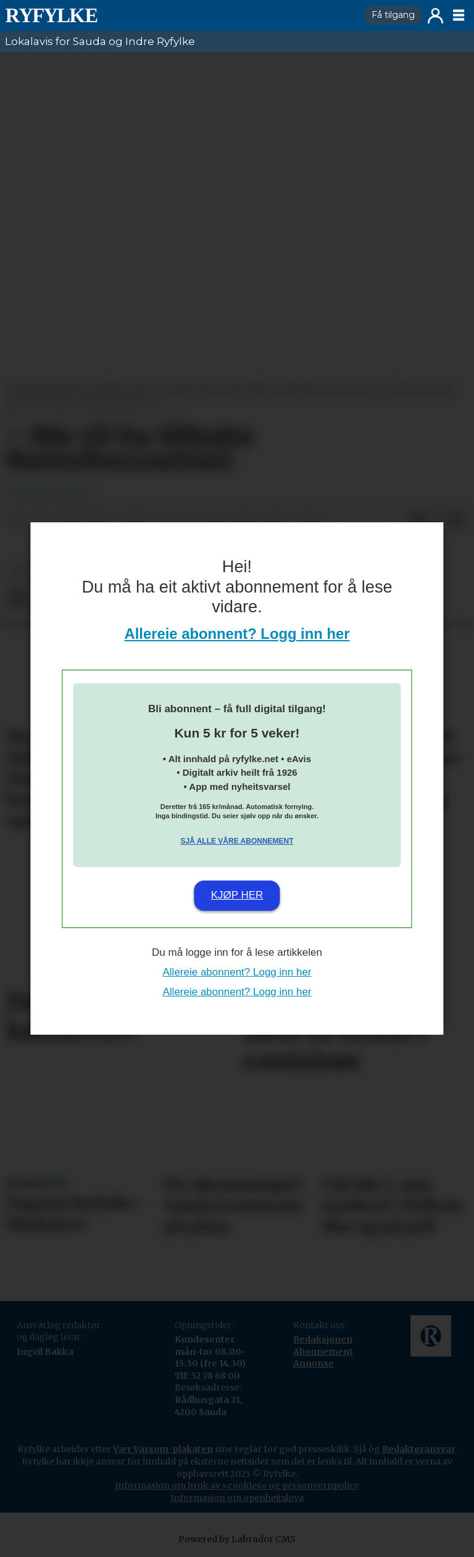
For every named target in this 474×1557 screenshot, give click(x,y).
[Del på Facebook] (417, 520)
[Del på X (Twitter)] (437, 520)
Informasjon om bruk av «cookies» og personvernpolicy (237, 1485)
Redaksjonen (322, 1339)
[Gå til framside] (51, 15)
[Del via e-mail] (456, 520)
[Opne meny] (458, 15)
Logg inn (435, 15)
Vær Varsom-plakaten (163, 1449)
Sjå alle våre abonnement (236, 841)
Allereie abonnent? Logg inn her (237, 633)
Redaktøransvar (418, 1449)
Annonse (313, 1363)
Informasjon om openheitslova (237, 1497)
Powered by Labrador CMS (237, 1539)
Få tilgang (393, 14)
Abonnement (323, 1351)
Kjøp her (237, 895)
